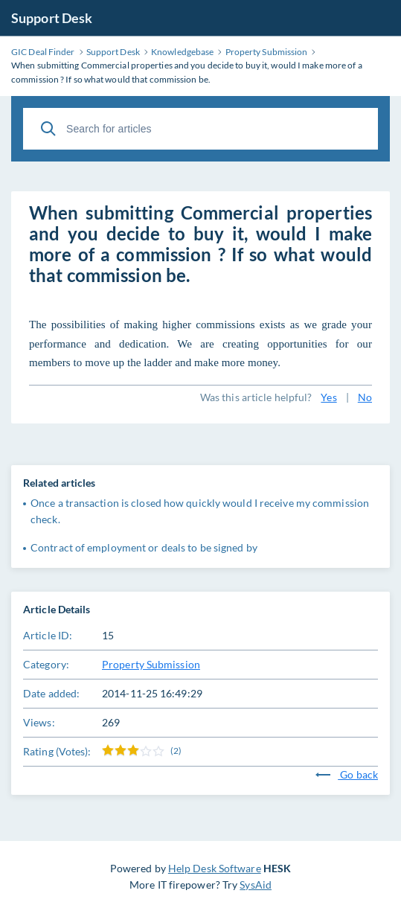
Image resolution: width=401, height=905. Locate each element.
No (365, 397)
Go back (346, 774)
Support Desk (51, 18)
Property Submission (151, 664)
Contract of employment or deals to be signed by (144, 547)
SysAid (256, 884)
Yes (328, 397)
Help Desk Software (214, 868)
